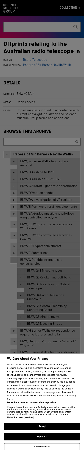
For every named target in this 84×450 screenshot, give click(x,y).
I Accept (42, 430)
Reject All (42, 440)
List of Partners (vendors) (20, 421)
